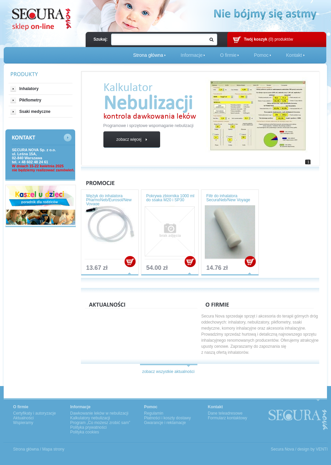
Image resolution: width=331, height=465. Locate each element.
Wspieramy (23, 422)
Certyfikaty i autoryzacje (34, 413)
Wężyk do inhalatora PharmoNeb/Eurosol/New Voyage (109, 200)
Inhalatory (24, 89)
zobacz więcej (131, 139)
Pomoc (261, 55)
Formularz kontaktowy (227, 418)
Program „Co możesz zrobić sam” (100, 422)
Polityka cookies (84, 432)
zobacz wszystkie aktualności (168, 371)
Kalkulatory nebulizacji (90, 418)
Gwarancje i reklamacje (165, 422)
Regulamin (153, 413)
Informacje (191, 55)
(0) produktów (268, 39)
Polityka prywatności (88, 427)
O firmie (228, 55)
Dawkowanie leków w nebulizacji (99, 413)
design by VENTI (312, 449)
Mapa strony (53, 449)
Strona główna (148, 55)
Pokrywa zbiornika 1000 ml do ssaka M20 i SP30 (170, 198)
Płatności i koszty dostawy (167, 418)
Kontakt (294, 55)
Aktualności (23, 418)
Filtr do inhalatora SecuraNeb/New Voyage (228, 198)
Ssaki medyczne (30, 112)
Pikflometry (25, 100)
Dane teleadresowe (225, 413)
